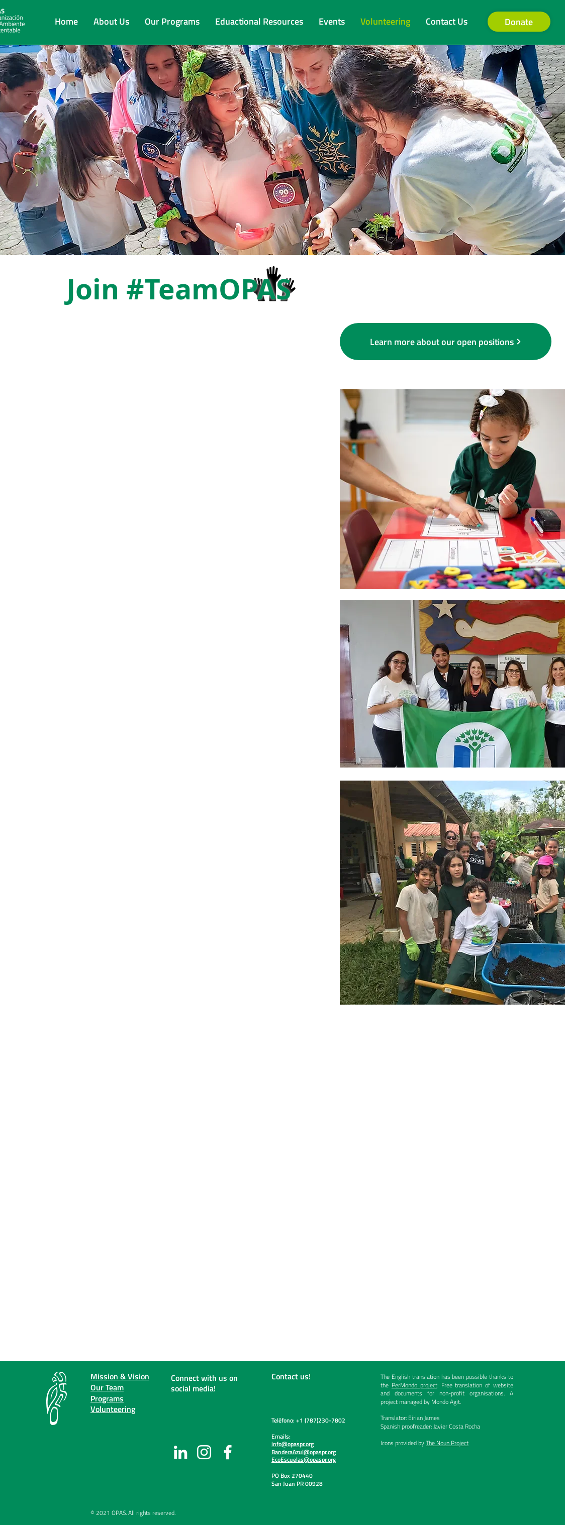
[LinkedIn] (180, 1452)
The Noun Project (447, 1443)
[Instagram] (204, 1452)
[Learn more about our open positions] (445, 341)
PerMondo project (414, 1385)
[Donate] (519, 22)
